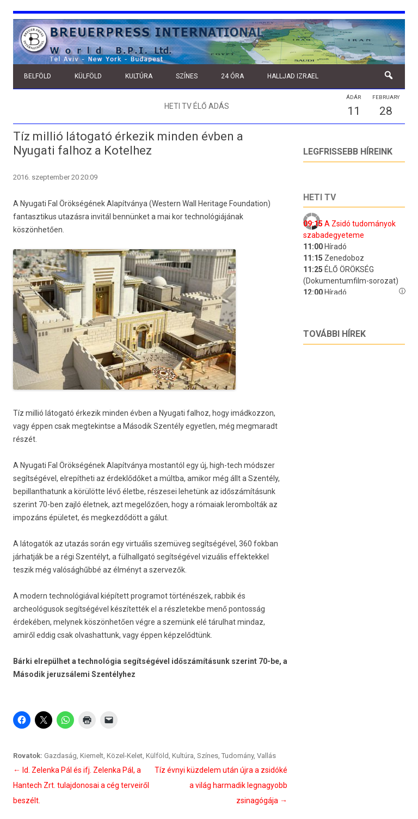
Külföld (88, 76)
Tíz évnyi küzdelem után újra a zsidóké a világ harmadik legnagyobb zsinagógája (221, 785)
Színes (187, 76)
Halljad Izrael (292, 76)
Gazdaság (60, 756)
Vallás (266, 756)
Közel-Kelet (125, 756)
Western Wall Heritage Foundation (210, 203)
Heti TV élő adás (196, 106)
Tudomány (238, 756)
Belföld (37, 76)
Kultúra (138, 76)
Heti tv (319, 197)
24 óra (232, 76)
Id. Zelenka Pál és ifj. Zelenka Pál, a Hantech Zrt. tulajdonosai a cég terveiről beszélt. (81, 785)
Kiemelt (91, 756)
